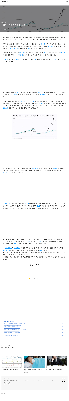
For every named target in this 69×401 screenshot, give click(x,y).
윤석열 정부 (8, 248)
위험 (35, 59)
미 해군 (41, 103)
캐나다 (34, 168)
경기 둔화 (44, 44)
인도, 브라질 (13, 94)
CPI (38, 168)
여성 (15, 243)
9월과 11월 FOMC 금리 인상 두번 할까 (11, 334)
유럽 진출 (62, 52)
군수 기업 (22, 101)
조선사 (33, 101)
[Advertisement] (34, 278)
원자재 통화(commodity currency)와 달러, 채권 (12, 335)
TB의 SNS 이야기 (5, 1)
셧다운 (56, 59)
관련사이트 (3, 393)
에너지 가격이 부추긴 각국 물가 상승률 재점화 (12, 328)
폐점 (38, 206)
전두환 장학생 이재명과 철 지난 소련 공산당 (11, 331)
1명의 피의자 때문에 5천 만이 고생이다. (11, 332)
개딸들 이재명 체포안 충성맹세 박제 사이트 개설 (12, 325)
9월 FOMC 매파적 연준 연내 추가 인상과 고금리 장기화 (14, 323)
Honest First (6, 321)
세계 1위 (21, 52)
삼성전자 (28, 241)
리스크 (18, 92)
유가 (39, 92)
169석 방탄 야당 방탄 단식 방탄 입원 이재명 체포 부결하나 (14, 329)
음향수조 (5, 108)
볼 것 (29, 48)
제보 (40, 250)
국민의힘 (17, 248)
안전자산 (5, 172)
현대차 (16, 48)
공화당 (17, 59)
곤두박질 (51, 46)
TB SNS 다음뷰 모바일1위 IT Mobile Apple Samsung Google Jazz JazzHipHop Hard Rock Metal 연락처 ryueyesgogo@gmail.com (30, 380)
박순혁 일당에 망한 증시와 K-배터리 (10, 326)
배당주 (11, 48)
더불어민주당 (7, 203)
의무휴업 (26, 203)
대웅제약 (40, 241)
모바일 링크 (6, 250)
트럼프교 (5, 59)
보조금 (46, 52)
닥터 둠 (55, 168)
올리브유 (42, 94)
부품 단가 (20, 55)
